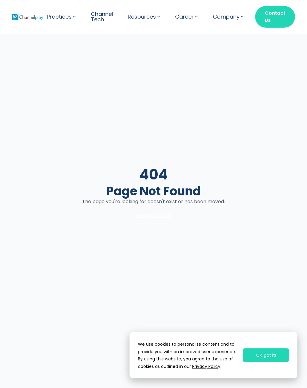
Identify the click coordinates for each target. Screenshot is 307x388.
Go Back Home (153, 215)
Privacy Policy (206, 366)
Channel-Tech (103, 16)
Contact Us (275, 17)
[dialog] (213, 355)
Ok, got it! (266, 355)
